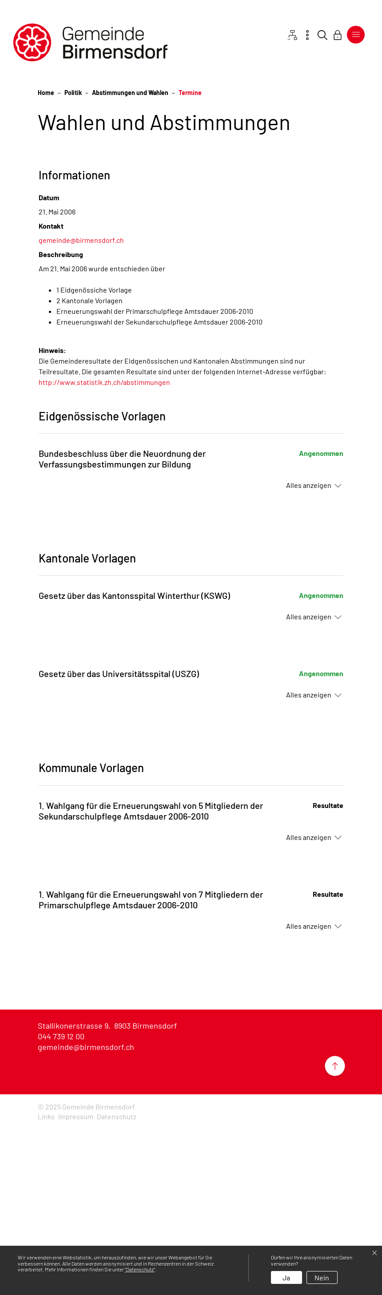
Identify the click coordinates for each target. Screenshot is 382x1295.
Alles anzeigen (308, 652)
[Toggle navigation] (356, 35)
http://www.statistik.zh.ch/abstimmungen (104, 549)
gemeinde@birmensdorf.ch (81, 407)
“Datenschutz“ (140, 1269)
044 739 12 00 (61, 1203)
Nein (321, 1277)
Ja (286, 1277)
